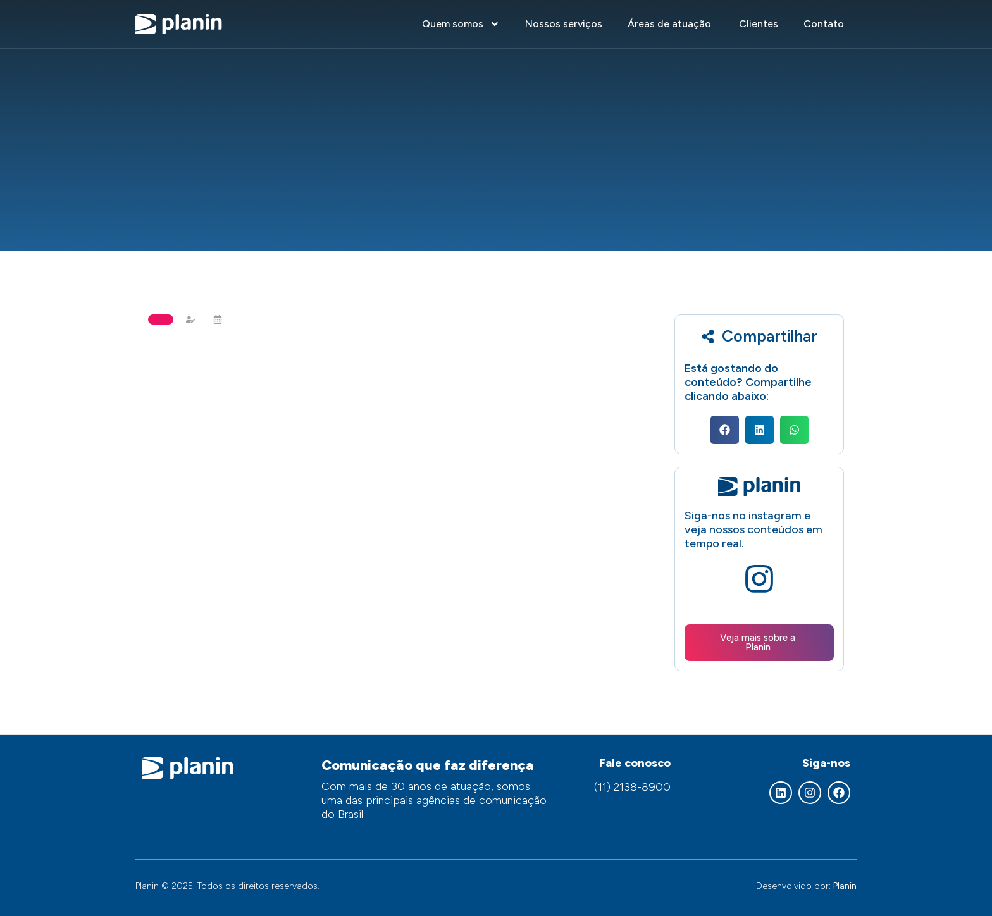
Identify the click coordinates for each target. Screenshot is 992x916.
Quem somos (461, 24)
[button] (724, 430)
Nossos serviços (563, 24)
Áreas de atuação (671, 24)
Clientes (758, 24)
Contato (823, 24)
